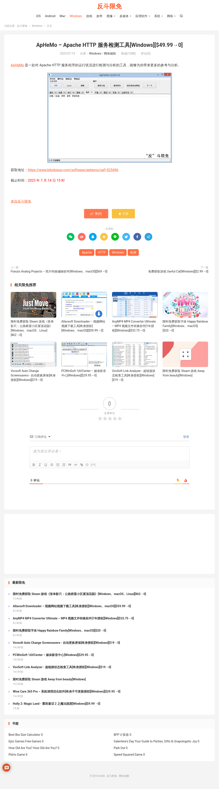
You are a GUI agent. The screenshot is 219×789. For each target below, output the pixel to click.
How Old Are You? (20, 749)
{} (87, 465)
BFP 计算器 (121, 735)
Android (50, 16)
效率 (99, 16)
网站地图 (124, 777)
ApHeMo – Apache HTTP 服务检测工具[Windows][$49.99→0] (109, 46)
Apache (87, 253)
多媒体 (124, 16)
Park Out (119, 749)
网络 (170, 16)
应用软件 (141, 16)
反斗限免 (109, 6)
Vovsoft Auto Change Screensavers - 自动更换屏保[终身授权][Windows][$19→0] (33, 376)
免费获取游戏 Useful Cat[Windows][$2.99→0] (178, 272)
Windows (76, 16)
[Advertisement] (109, 545)
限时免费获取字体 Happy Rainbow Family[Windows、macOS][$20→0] (185, 327)
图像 (110, 16)
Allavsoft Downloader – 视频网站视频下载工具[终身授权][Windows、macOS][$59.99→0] (83, 327)
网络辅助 (110, 54)
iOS (38, 16)
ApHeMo (17, 66)
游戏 (89, 16)
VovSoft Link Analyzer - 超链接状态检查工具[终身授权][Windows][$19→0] (133, 376)
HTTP (101, 253)
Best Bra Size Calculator (24, 735)
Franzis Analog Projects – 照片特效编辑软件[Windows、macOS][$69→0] (59, 272)
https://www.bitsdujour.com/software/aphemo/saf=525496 (73, 171)
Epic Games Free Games (25, 742)
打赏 (123, 214)
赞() (96, 214)
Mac (62, 16)
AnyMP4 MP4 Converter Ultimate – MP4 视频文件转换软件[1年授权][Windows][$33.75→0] (134, 327)
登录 (185, 438)
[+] (93, 465)
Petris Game (17, 755)
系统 (157, 16)
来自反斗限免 (21, 202)
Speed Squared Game (128, 755)
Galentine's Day (124, 742)
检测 (133, 253)
